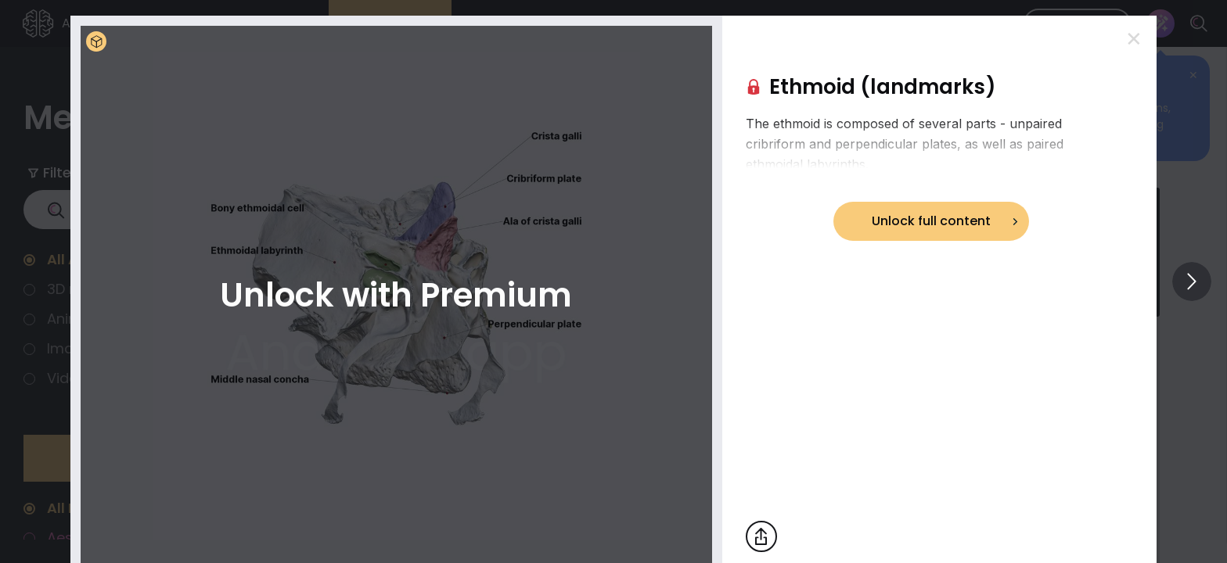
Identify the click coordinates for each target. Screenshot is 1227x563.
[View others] (1191, 281)
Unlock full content (931, 221)
